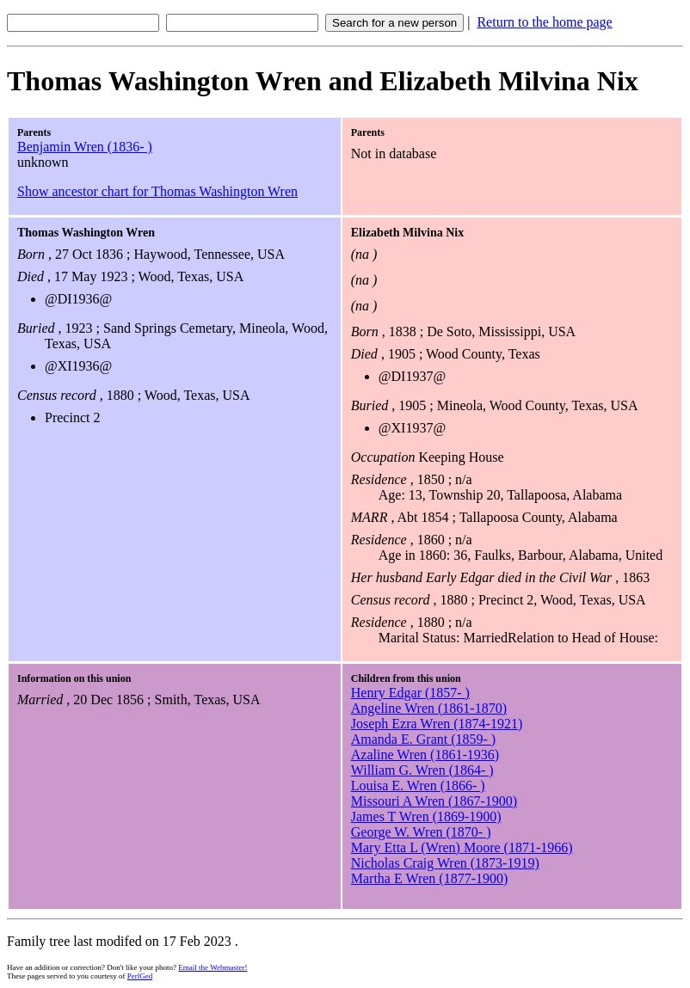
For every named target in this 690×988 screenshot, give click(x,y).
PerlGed (140, 976)
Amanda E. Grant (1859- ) (423, 739)
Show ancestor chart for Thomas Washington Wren (157, 191)
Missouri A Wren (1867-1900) (434, 801)
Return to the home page (544, 22)
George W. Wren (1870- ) (421, 832)
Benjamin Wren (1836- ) (84, 146)
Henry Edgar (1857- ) (410, 692)
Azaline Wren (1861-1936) (425, 754)
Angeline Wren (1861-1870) (429, 708)
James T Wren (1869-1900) (426, 816)
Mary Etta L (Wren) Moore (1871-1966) (462, 847)
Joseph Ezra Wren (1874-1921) (436, 723)
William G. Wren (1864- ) (422, 770)
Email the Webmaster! (212, 967)
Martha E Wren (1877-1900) (429, 878)
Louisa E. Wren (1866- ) (418, 785)
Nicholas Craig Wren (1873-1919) (445, 863)
